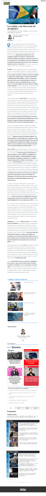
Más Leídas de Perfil (12, 452)
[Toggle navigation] (2, 3)
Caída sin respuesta (29, 282)
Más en (14, 347)
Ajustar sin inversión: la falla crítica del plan (30, 293)
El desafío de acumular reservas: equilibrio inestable (29, 314)
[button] (37, 50)
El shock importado (29, 302)
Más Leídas (10, 421)
